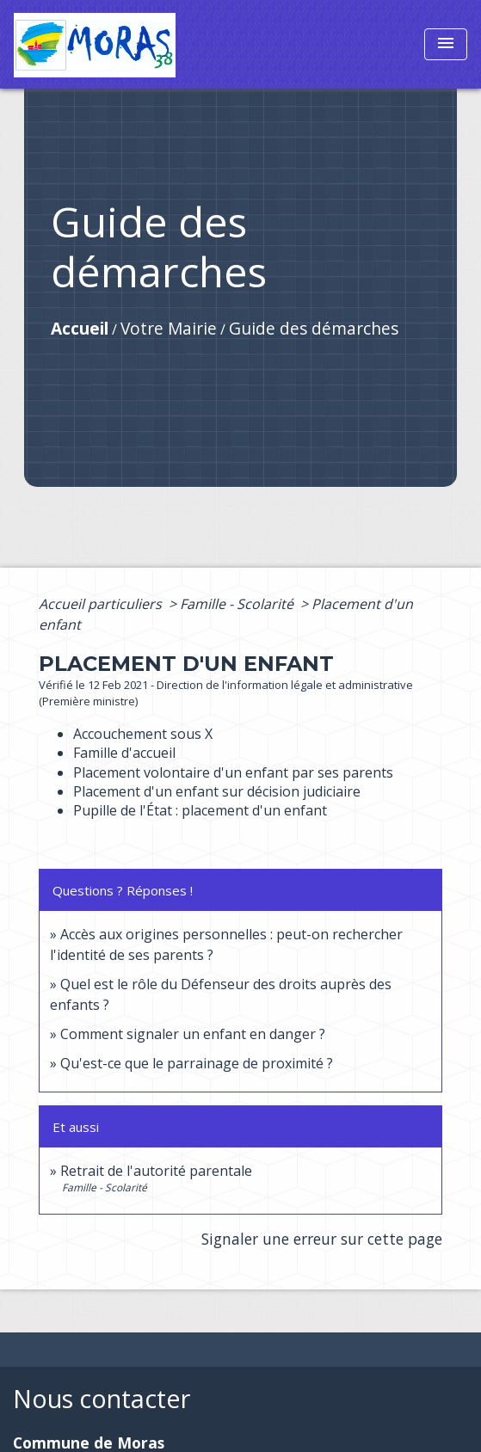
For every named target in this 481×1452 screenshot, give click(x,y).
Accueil (79, 328)
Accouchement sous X (143, 733)
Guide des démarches (313, 328)
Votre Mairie (168, 328)
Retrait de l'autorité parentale (156, 1170)
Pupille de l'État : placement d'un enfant (200, 810)
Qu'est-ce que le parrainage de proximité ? (196, 1063)
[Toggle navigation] (445, 44)
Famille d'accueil (124, 752)
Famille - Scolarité (238, 603)
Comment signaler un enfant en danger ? (192, 1033)
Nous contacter (101, 1399)
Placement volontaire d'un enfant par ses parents (233, 772)
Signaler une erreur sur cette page (321, 1238)
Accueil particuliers (102, 603)
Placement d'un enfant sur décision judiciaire (217, 791)
